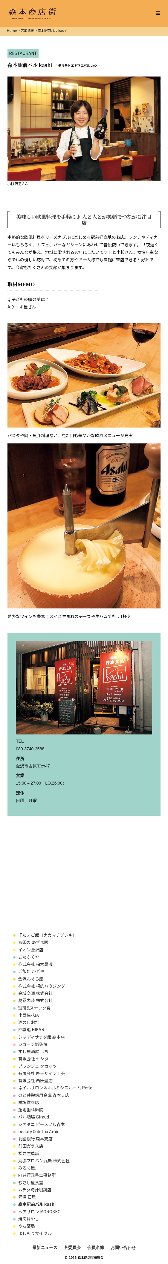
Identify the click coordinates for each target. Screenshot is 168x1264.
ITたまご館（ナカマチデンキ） (47, 935)
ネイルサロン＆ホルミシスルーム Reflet (56, 1088)
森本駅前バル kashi (37, 1204)
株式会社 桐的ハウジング (41, 986)
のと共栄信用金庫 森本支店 (43, 1095)
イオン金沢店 (30, 950)
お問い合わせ (123, 1247)
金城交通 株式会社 (35, 993)
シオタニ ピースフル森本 (41, 1124)
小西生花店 (28, 1015)
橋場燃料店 (28, 1102)
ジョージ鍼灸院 (33, 1044)
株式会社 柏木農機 (37, 964)
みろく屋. (27, 1168)
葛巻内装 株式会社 (37, 1000)
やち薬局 (26, 1226)
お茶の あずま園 (33, 942)
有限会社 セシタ (33, 1058)
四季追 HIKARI (31, 1029)
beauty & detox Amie (38, 1131)
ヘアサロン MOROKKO (39, 1211)
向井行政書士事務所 (37, 1175)
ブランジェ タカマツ (37, 1066)
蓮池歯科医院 (30, 1109)
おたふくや (28, 957)
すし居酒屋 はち (33, 1051)
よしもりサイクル (35, 1233)
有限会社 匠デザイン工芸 (41, 1073)
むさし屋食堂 (30, 1182)
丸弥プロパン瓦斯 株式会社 (44, 1160)
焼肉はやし (28, 1219)
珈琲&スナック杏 (34, 1008)
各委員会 (72, 1247)
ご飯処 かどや (31, 971)
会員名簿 (95, 1247)
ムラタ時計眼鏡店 (34, 1190)
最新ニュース (44, 1247)
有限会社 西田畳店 (35, 1080)
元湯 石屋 (27, 1197)
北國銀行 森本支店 (35, 1139)
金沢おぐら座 (30, 979)
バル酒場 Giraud (33, 1117)
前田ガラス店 (30, 1146)
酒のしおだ (28, 1022)
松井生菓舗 (28, 1153)
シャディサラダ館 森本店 (43, 1037)
